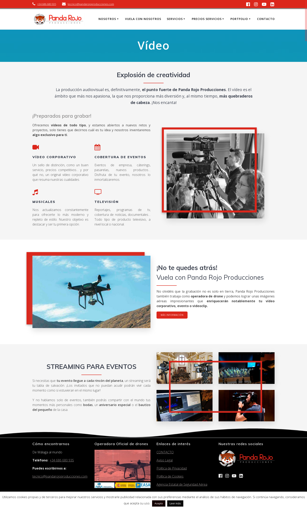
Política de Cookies (170, 476)
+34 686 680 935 (46, 4)
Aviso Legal (165, 460)
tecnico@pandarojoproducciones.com (91, 4)
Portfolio (239, 19)
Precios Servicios (207, 19)
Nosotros (107, 19)
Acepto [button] (159, 503)
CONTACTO (165, 452)
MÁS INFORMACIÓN (172, 315)
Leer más (175, 503)
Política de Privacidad (172, 468)
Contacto (266, 19)
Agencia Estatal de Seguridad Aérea (182, 484)
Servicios (175, 19)
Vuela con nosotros (143, 19)
